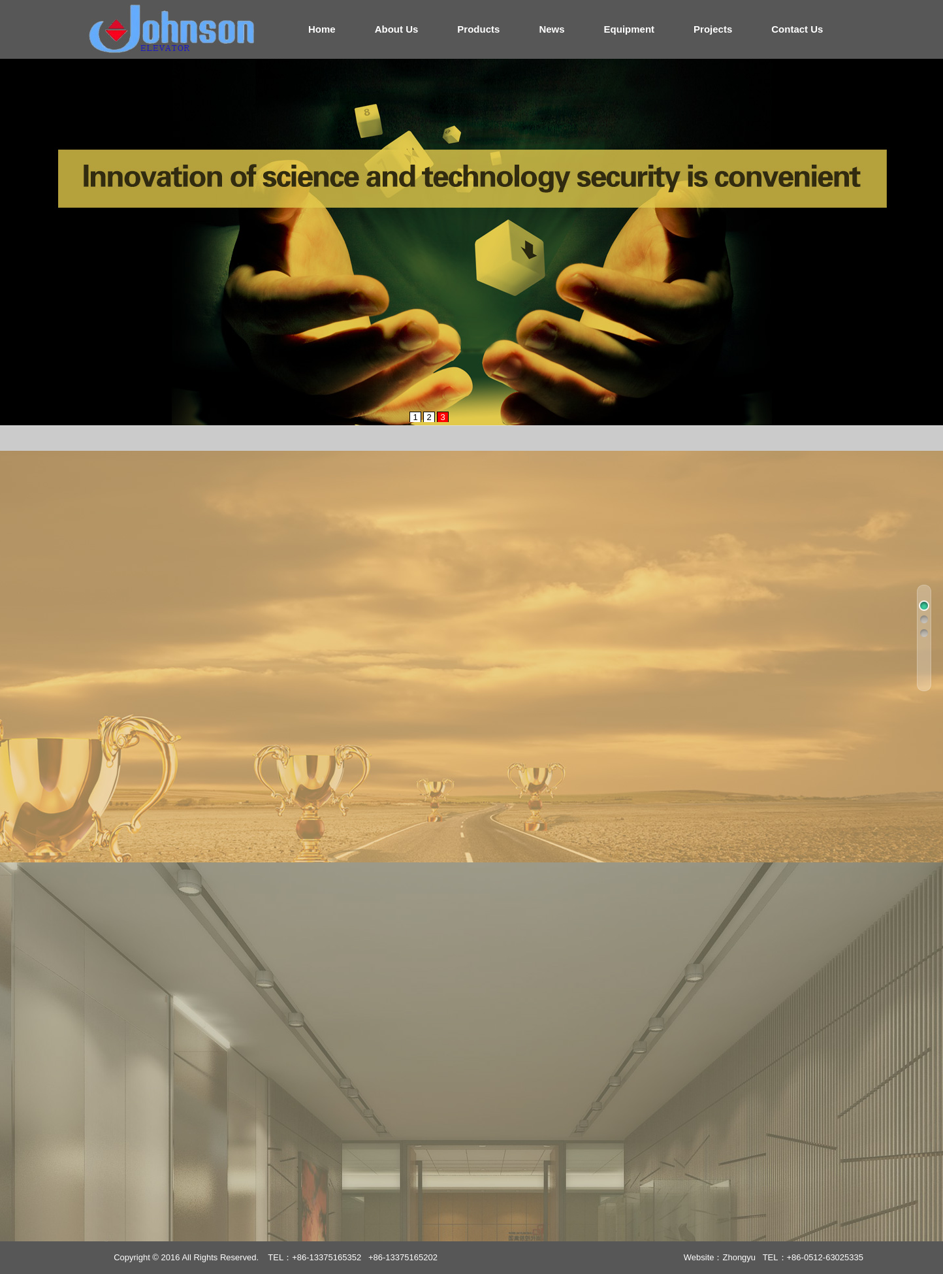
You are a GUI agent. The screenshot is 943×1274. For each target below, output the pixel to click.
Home (322, 29)
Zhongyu (739, 1257)
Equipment (629, 29)
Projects (713, 29)
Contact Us (797, 29)
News (551, 29)
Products (478, 29)
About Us (397, 29)
